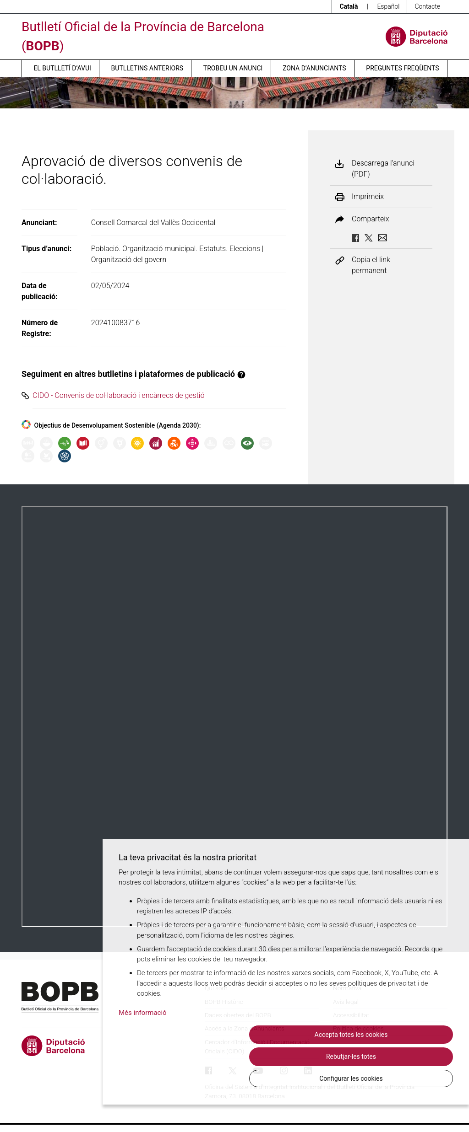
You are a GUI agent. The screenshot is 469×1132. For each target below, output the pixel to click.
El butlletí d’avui (62, 68)
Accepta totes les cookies (198, 1078)
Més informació (143, 1056)
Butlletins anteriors (147, 68)
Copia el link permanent (371, 265)
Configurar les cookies (402, 1078)
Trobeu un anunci (233, 68)
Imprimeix (368, 196)
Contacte (427, 6)
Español (388, 6)
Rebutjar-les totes (301, 1078)
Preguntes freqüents (402, 68)
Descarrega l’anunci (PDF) (383, 168)
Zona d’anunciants (314, 68)
